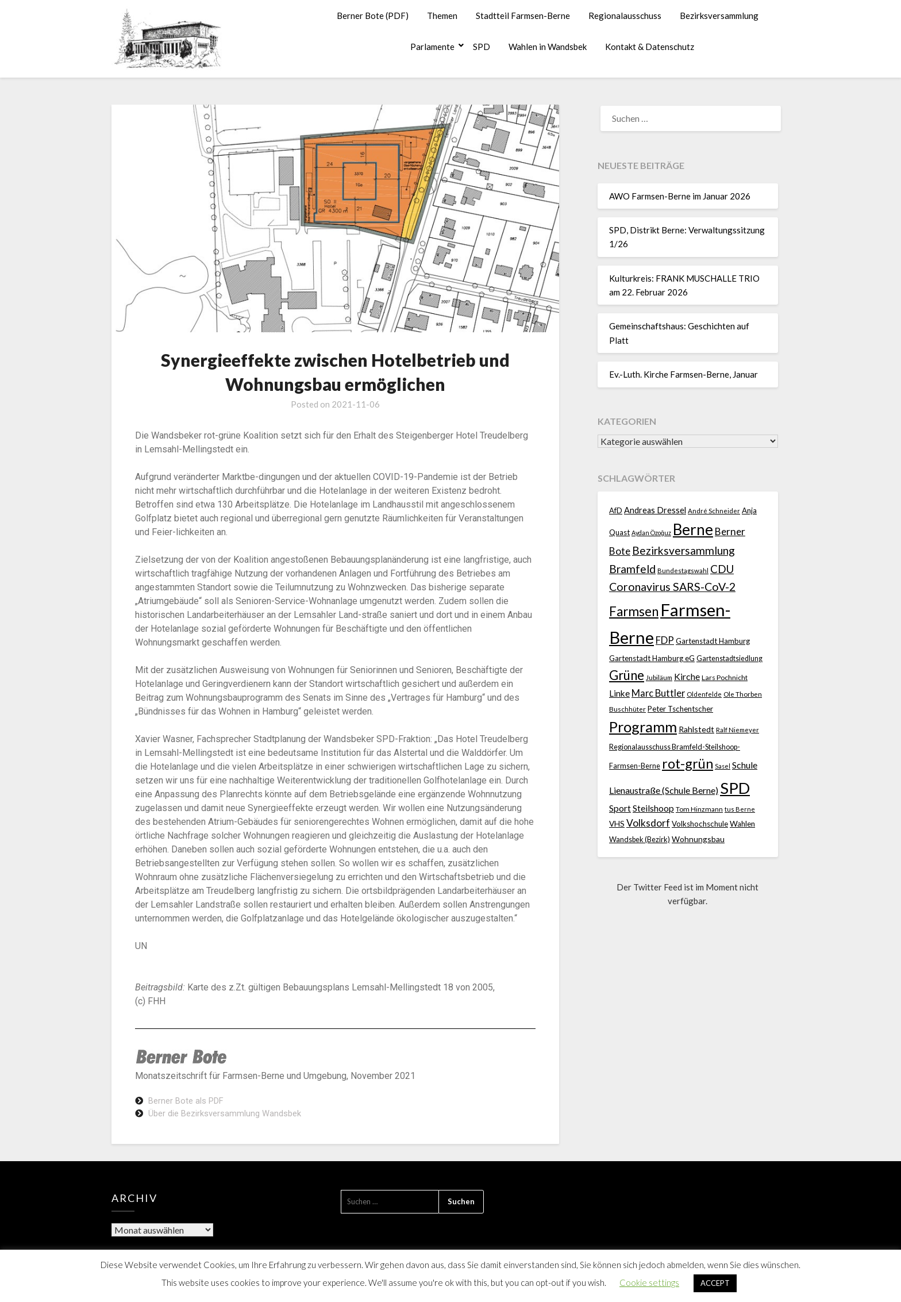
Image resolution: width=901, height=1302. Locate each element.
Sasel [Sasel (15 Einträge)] (722, 766)
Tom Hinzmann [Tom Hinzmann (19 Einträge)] (699, 809)
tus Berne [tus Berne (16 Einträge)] (740, 809)
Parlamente (432, 46)
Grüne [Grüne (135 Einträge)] (626, 675)
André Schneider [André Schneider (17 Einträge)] (714, 510)
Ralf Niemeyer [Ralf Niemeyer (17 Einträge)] (737, 729)
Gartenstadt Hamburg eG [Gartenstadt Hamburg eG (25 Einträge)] (652, 658)
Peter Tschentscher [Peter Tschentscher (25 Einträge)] (680, 708)
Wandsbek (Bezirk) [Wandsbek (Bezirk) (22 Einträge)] (639, 839)
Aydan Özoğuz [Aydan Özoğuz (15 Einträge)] (651, 532)
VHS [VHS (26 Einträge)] (617, 823)
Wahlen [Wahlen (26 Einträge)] (742, 823)
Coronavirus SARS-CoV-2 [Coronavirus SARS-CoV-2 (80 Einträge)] (672, 586)
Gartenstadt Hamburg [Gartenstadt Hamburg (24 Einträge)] (713, 641)
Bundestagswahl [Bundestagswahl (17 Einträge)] (683, 570)
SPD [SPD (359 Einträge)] (735, 787)
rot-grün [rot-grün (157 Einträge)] (687, 763)
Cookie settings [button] (649, 1282)
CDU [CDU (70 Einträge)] (722, 568)
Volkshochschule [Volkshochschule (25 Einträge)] (700, 823)
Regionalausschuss (624, 15)
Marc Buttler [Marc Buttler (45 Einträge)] (658, 693)
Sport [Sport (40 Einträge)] (620, 807)
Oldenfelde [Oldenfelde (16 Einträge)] (704, 694)
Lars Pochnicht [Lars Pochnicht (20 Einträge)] (725, 677)
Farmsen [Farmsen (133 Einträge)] (634, 611)
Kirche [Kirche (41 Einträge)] (687, 676)
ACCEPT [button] (715, 1283)
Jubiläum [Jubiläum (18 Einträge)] (659, 677)
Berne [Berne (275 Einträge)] (693, 529)
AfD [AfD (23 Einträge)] (615, 510)
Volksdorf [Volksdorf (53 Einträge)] (648, 823)
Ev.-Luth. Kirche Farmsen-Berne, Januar (683, 374)
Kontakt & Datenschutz (649, 46)
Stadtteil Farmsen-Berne (523, 15)
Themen (442, 15)
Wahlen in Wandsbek (548, 46)
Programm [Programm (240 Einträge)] (643, 726)
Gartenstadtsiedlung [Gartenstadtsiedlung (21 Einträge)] (729, 658)
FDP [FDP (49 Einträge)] (665, 640)
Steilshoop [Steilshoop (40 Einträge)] (653, 807)
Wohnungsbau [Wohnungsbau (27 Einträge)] (698, 839)
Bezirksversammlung (719, 15)
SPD (481, 46)
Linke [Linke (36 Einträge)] (619, 693)
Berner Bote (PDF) (373, 15)
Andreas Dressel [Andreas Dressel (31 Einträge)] (655, 510)
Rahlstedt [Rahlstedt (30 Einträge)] (696, 729)
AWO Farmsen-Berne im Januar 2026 (679, 196)
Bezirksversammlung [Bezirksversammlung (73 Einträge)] (683, 550)
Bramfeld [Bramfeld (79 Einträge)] (632, 568)
